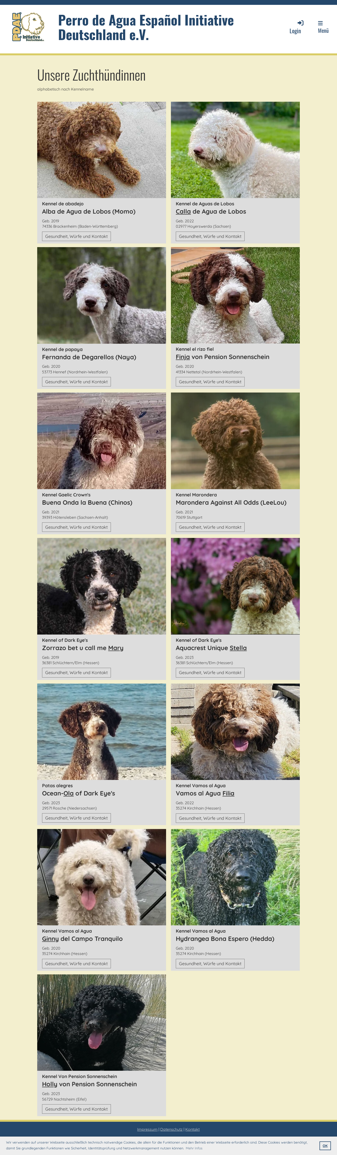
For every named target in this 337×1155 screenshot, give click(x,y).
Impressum (147, 1129)
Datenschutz (171, 1129)
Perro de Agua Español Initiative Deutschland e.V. (146, 27)
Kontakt (192, 1129)
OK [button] (325, 1146)
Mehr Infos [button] (194, 1148)
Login (297, 27)
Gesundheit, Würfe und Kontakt (76, 236)
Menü (323, 27)
